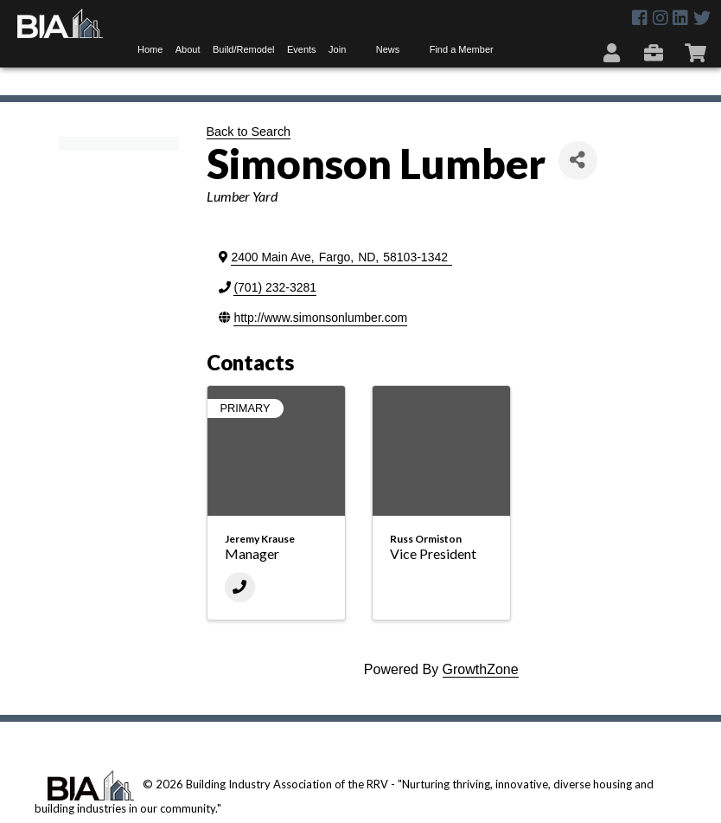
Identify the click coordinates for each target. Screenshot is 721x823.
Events (301, 49)
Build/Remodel (244, 49)
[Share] (577, 160)
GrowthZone (481, 669)
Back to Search (249, 131)
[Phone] (240, 587)
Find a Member (462, 49)
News (388, 49)
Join (337, 49)
